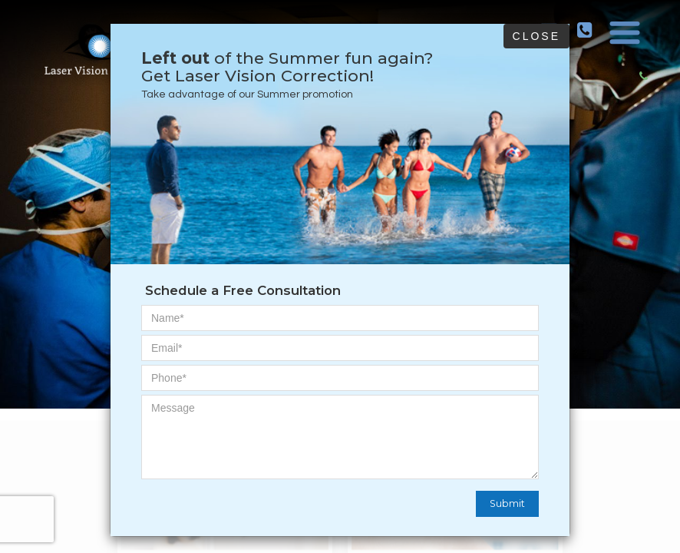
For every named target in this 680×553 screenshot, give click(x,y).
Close (536, 36)
